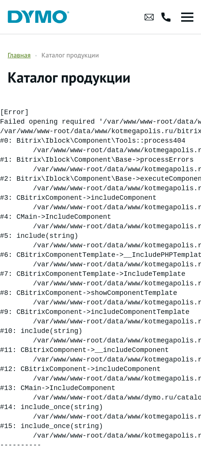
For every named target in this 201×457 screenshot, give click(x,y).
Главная (19, 55)
